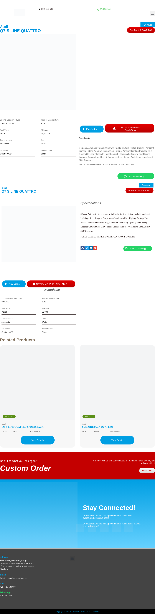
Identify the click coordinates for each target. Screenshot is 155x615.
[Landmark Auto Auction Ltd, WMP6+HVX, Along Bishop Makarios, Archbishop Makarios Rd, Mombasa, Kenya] (123, 580)
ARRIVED (9, 416)
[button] (152, 13)
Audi (4, 27)
